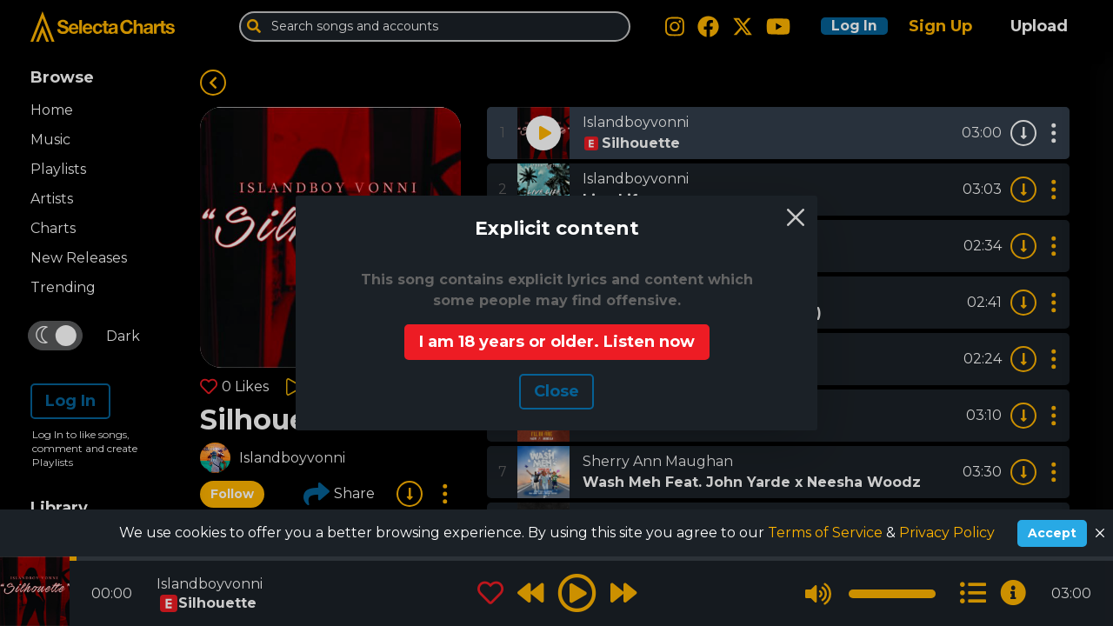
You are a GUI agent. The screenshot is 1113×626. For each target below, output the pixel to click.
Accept (1052, 533)
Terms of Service (827, 532)
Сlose (556, 391)
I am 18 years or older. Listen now (557, 341)
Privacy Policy (947, 532)
